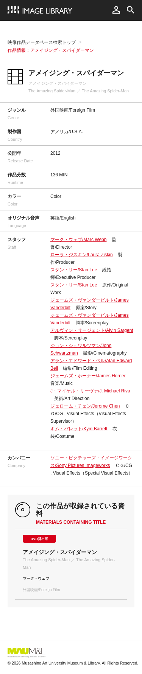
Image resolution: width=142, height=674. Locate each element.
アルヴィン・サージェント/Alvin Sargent (91, 330)
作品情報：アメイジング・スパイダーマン (51, 50)
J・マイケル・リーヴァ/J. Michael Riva (90, 391)
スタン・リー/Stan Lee (73, 269)
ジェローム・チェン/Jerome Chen (85, 406)
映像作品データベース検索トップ (42, 42)
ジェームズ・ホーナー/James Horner (88, 375)
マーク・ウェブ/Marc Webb (78, 239)
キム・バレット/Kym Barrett (79, 428)
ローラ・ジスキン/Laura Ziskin (81, 254)
